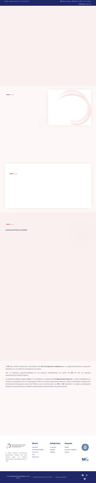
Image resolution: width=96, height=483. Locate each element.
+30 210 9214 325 (25, 1)
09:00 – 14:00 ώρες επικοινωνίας (12, 1)
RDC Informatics (48, 477)
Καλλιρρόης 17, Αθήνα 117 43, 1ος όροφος (81, 1)
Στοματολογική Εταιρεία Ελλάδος (17, 476)
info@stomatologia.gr (66, 1)
